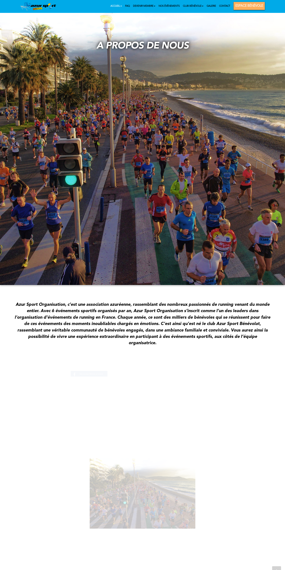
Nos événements (169, 6)
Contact (224, 6)
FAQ (127, 6)
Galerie (211, 6)
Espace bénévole (249, 6)
